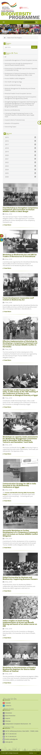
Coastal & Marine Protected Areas (15, 120)
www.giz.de (9, 742)
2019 (20, 152)
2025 (20, 173)
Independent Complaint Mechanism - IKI (18, 724)
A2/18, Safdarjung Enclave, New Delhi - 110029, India (21, 731)
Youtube (8, 703)
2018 (20, 148)
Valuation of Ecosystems (12, 123)
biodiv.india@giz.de (11, 739)
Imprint (7, 718)
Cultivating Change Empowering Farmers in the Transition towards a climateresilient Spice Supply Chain (19, 115)
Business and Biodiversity (12, 110)
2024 (20, 170)
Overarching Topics (10, 127)
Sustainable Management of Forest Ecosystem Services (21, 60)
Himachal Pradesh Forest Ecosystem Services (18, 93)
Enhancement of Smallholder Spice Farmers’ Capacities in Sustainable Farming (21, 69)
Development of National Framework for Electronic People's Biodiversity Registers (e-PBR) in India (20, 74)
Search (34, 47)
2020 (20, 155)
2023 (20, 166)
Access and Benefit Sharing (13, 85)
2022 (20, 162)
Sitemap (7, 721)
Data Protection (10, 715)
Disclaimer (8, 713)
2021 (20, 159)
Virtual (36, 753)
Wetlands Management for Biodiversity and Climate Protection (20, 89)
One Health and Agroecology (13, 82)
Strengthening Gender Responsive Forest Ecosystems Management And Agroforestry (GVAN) (20, 97)
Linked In (8, 705)
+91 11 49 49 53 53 (10, 734)
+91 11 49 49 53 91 (10, 736)
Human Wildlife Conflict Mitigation (15, 78)
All (5, 57)
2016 (20, 141)
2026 (20, 177)
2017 (20, 145)
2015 (20, 137)
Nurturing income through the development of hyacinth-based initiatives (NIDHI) (18, 64)
